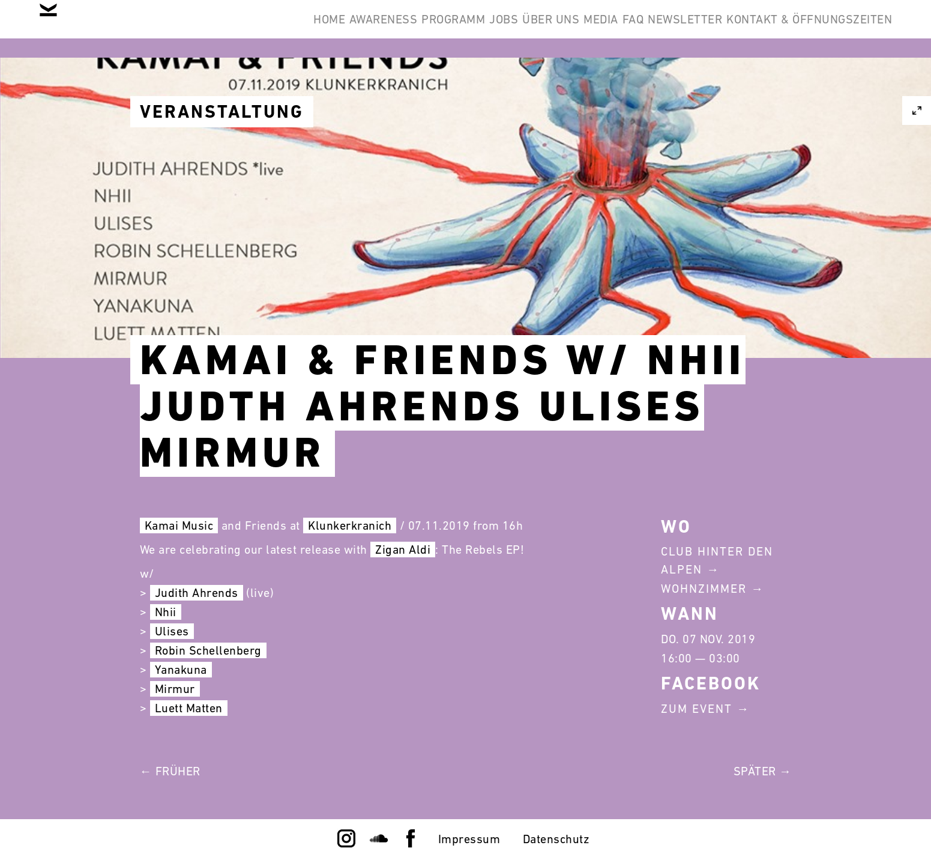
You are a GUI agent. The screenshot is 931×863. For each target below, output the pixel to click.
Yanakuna (181, 669)
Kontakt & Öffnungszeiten (800, 28)
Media (537, 28)
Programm (334, 28)
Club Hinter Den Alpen (717, 560)
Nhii (165, 612)
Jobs (403, 28)
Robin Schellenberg (208, 650)
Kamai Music (179, 525)
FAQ (587, 28)
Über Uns (468, 28)
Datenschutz (556, 839)
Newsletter (658, 28)
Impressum (469, 839)
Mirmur (175, 688)
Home (174, 28)
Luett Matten (189, 708)
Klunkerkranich (349, 525)
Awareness (246, 28)
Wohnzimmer (704, 588)
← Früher (170, 771)
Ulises (172, 631)
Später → (763, 771)
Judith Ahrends (196, 592)
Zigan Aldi (402, 549)
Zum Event (696, 708)
